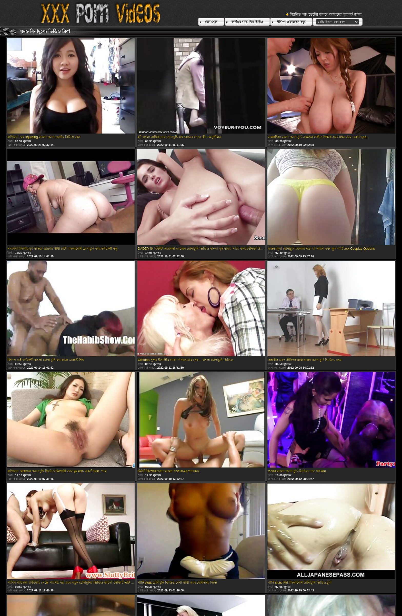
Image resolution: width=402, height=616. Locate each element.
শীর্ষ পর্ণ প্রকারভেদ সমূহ (291, 22)
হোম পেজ (211, 22)
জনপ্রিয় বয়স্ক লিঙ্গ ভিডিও (247, 22)
